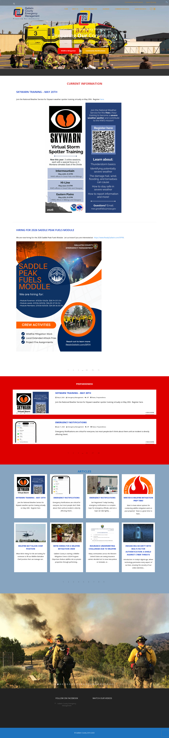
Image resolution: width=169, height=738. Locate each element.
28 (98, 453)
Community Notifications (134, 2)
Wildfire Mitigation (68, 51)
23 (107, 684)
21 (103, 684)
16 (91, 684)
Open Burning (151, 2)
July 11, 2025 (61, 427)
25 (112, 684)
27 (93, 453)
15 (88, 684)
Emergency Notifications (71, 422)
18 (95, 684)
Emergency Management (75, 397)
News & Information (91, 9)
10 (76, 684)
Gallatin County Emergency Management (66, 704)
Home (66, 9)
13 (84, 684)
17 (93, 684)
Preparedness (101, 397)
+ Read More (149, 412)
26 (87, 453)
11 (79, 684)
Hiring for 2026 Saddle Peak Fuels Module (45, 230)
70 (93, 370)
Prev (2, 642)
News (94, 397)
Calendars (106, 9)
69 (87, 370)
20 (100, 684)
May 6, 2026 (60, 397)
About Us (76, 9)
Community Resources (122, 9)
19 (98, 684)
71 (98, 370)
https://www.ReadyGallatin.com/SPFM (109, 237)
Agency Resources (141, 9)
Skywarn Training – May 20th (36, 92)
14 (86, 684)
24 (110, 684)
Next (166, 642)
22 (105, 684)
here (102, 99)
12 (81, 684)
